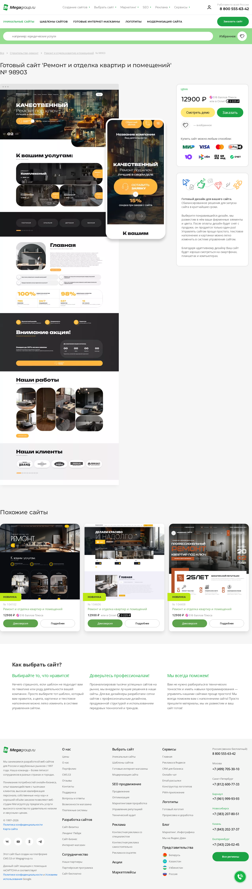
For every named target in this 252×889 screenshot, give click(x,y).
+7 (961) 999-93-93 (225, 799)
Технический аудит (124, 815)
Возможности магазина (76, 804)
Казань (216, 824)
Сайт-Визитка (70, 827)
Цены (65, 756)
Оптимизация (120, 797)
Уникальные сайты (18, 21)
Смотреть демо (197, 112)
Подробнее (57, 623)
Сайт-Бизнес (69, 839)
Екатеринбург (221, 839)
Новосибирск (220, 808)
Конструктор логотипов (177, 786)
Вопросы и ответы (73, 798)
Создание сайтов (75, 7)
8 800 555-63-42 (234, 9)
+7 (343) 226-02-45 (225, 844)
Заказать (230, 112)
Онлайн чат (169, 774)
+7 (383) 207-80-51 (225, 814)
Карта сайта (10, 829)
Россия (169, 874)
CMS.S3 (66, 774)
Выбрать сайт (104, 7)
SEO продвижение (126, 784)
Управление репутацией (127, 809)
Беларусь (171, 855)
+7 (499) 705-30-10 (225, 769)
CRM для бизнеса (172, 768)
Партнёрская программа (77, 867)
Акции (117, 862)
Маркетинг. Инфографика (178, 832)
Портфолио (69, 768)
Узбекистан (172, 867)
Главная (167, 756)
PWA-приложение (173, 792)
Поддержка (69, 792)
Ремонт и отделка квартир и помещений (33, 609)
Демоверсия (20, 623)
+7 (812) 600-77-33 (225, 784)
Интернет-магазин (73, 845)
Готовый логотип (173, 809)
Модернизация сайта (164, 21)
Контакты (68, 786)
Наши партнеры (72, 862)
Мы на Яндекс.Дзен (174, 838)
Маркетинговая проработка (129, 803)
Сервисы (180, 7)
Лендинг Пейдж (71, 833)
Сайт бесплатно (71, 873)
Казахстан (171, 861)
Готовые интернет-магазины (96, 21)
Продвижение (120, 791)
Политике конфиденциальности (23, 874)
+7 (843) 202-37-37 (225, 829)
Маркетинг (128, 7)
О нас (65, 762)
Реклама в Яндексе (173, 762)
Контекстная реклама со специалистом (127, 834)
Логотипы (134, 21)
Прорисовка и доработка (177, 815)
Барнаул (217, 794)
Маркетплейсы (124, 872)
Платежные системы (74, 810)
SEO (146, 7)
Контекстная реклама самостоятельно (125, 844)
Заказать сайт (232, 21)
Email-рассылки (171, 780)
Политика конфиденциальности (23, 824)
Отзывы (67, 780)
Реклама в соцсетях (124, 852)
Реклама (161, 7)
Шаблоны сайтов (54, 21)
